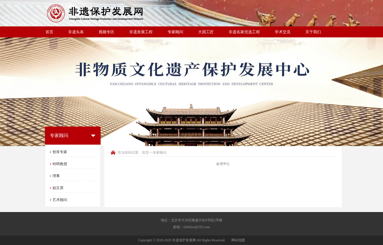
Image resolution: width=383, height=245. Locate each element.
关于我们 (313, 32)
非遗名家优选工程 (244, 32)
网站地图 (238, 240)
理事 (56, 176)
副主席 (58, 188)
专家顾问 (175, 32)
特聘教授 (60, 164)
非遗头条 (76, 32)
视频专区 (106, 32)
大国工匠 (206, 32)
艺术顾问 (60, 200)
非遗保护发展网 (184, 240)
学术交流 (282, 32)
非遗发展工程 (141, 32)
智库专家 (60, 152)
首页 (49, 32)
